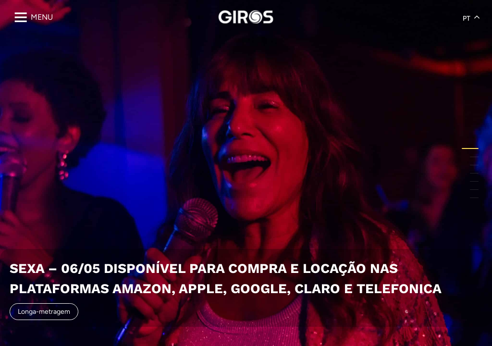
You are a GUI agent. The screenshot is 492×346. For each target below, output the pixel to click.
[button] (470, 148)
